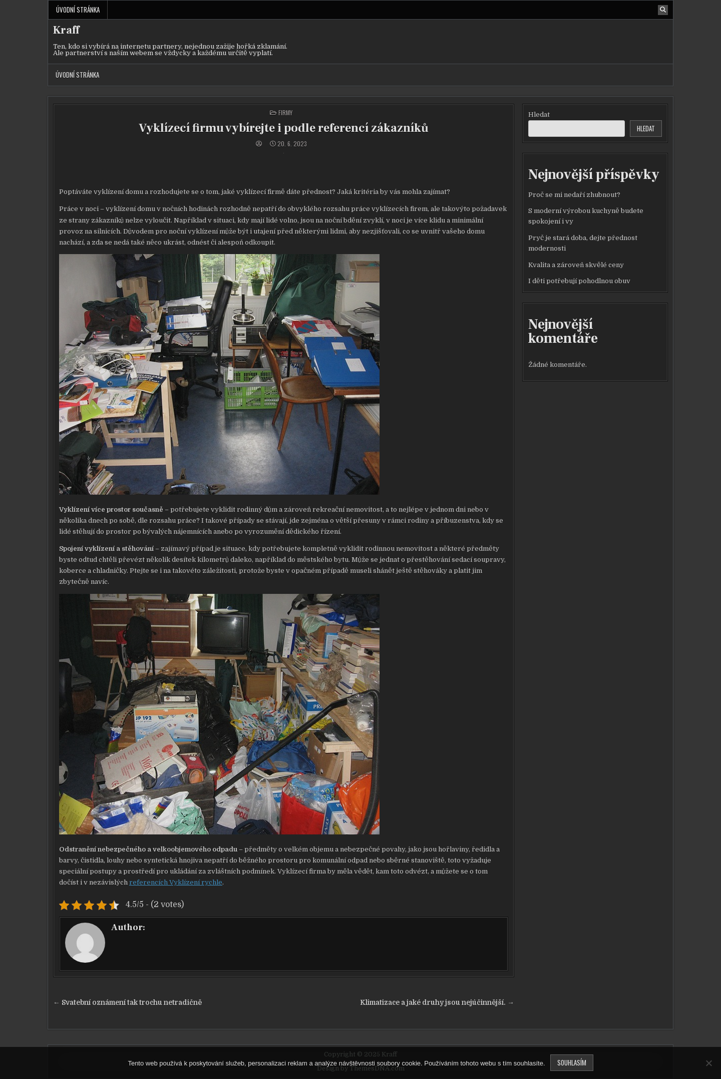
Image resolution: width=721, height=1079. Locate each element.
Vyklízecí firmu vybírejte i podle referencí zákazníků (284, 128)
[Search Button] (663, 10)
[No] (708, 1063)
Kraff (66, 30)
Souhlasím (571, 1062)
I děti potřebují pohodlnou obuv (579, 281)
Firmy (285, 112)
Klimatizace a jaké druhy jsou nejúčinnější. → (437, 1002)
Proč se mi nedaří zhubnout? (574, 194)
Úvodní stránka (78, 10)
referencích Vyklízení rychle (175, 882)
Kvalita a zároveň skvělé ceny (576, 265)
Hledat (539, 114)
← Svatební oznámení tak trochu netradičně (127, 1002)
